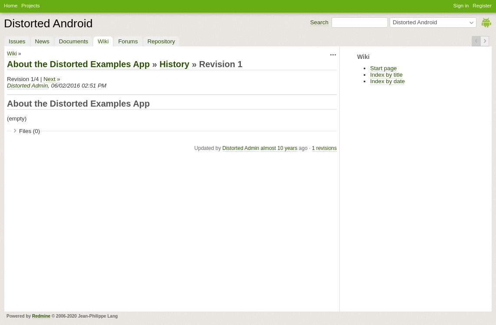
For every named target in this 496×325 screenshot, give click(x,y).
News (42, 41)
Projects (30, 5)
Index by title (386, 75)
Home (10, 5)
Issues (17, 41)
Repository (161, 41)
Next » (51, 79)
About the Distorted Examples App (78, 64)
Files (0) (29, 131)
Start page (383, 68)
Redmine (41, 316)
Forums (128, 41)
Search (319, 22)
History (175, 64)
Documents (73, 41)
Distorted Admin (27, 85)
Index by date (387, 81)
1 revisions (324, 148)
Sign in (461, 5)
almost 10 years (279, 148)
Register (482, 5)
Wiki (103, 41)
